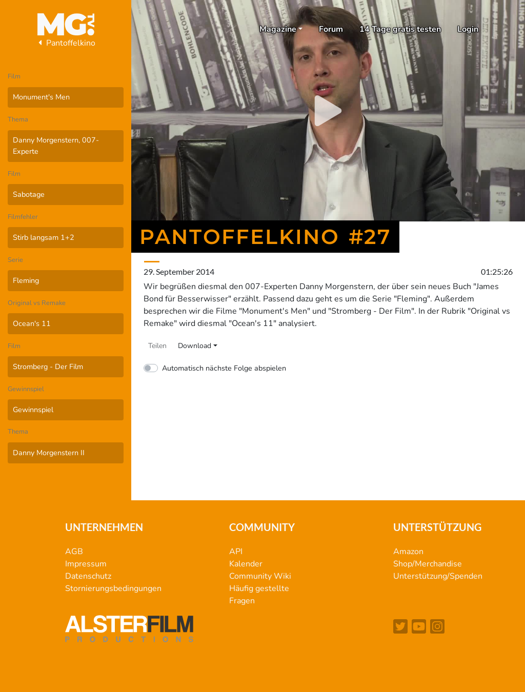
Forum (331, 29)
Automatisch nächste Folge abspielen (224, 368)
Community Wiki (260, 576)
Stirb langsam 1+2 (43, 237)
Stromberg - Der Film (48, 366)
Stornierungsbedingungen (113, 588)
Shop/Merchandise (427, 563)
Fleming (26, 280)
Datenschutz (88, 576)
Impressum (86, 563)
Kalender (245, 563)
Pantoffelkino (65, 43)
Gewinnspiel (33, 409)
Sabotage (29, 194)
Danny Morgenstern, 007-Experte (56, 145)
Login (467, 29)
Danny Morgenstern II (49, 452)
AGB (74, 551)
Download (194, 346)
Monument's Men (41, 97)
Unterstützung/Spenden (437, 576)
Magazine (277, 29)
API (236, 551)
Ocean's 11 (32, 323)
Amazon (408, 551)
